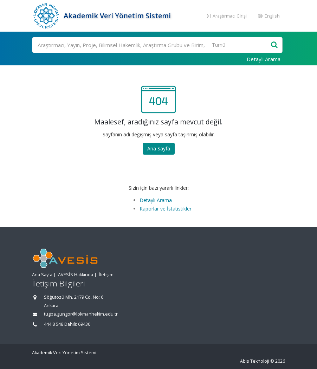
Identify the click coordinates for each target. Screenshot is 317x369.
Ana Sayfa (158, 148)
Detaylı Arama (263, 59)
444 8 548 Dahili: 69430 (67, 324)
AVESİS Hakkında (75, 275)
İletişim (106, 275)
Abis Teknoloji (254, 361)
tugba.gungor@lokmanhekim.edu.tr (81, 314)
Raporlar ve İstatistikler (166, 208)
